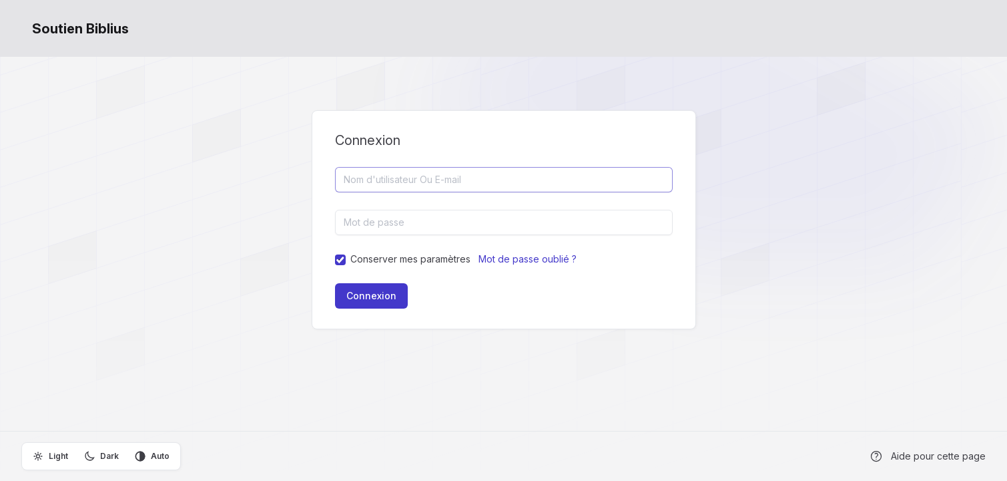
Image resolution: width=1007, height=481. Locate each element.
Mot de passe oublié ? (527, 259)
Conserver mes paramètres (410, 259)
